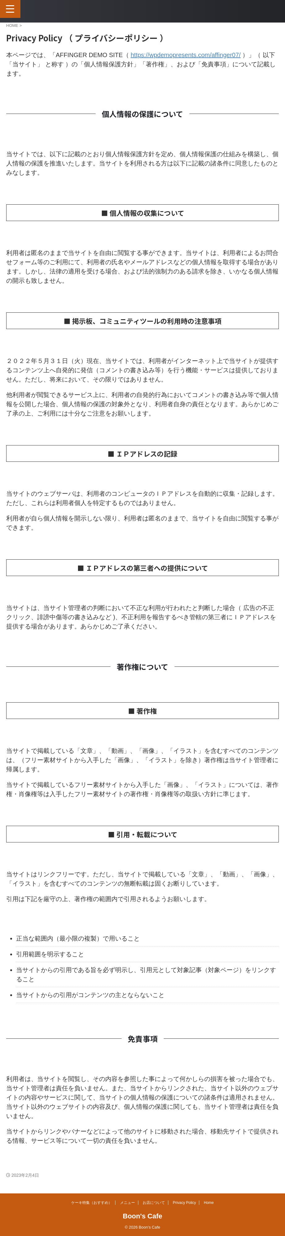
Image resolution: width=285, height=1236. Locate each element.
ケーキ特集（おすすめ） (91, 1203)
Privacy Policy (184, 1203)
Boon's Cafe (142, 1216)
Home (209, 1203)
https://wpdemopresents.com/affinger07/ (185, 55)
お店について (154, 1203)
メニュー (127, 1203)
